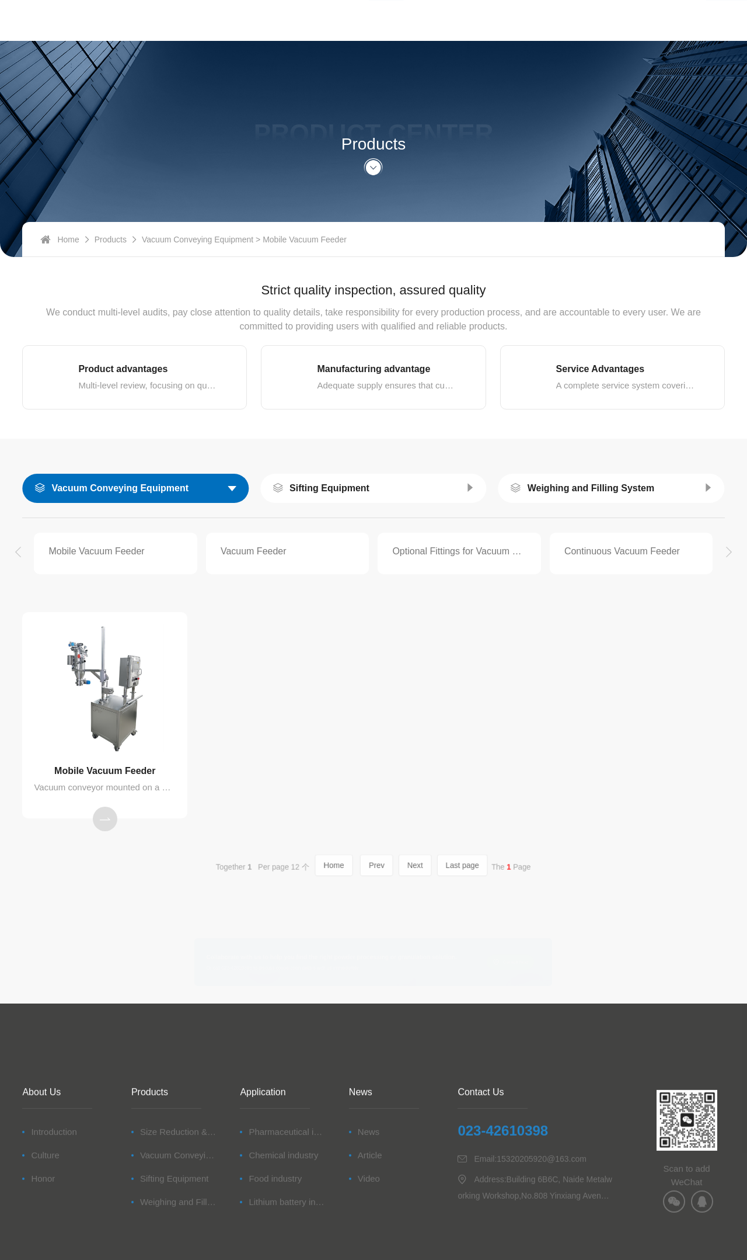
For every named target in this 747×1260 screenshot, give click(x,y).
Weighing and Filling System (591, 488)
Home (68, 250)
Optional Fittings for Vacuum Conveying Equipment (459, 551)
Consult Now (553, 962)
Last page (437, 866)
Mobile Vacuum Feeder (96, 551)
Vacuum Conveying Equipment (197, 250)
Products (111, 250)
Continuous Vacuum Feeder (622, 551)
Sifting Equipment (329, 488)
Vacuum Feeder (254, 551)
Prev (376, 866)
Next (403, 866)
